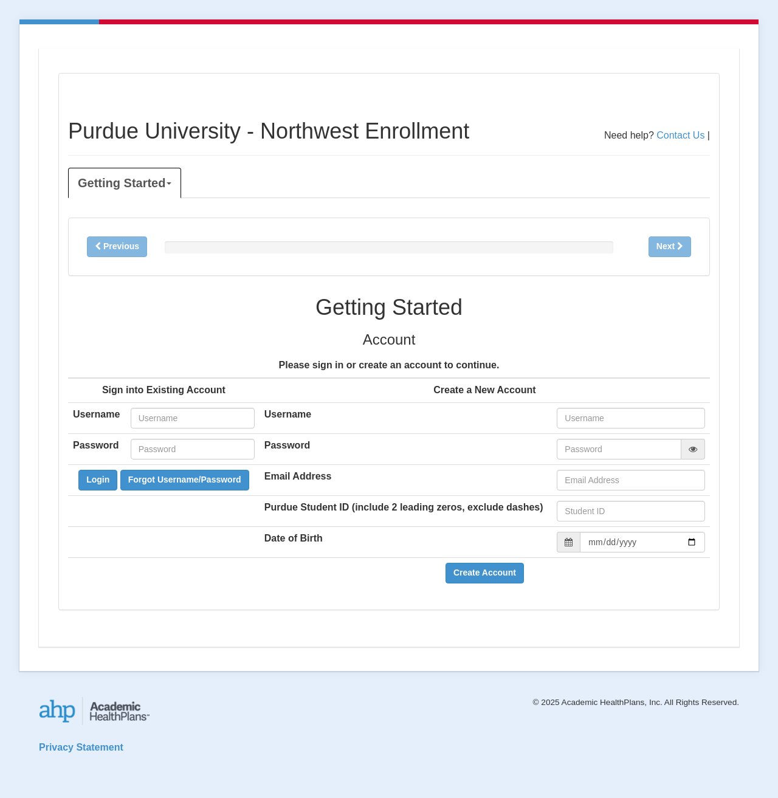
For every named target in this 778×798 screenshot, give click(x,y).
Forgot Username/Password (184, 479)
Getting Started (124, 183)
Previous (117, 246)
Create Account (484, 572)
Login (97, 479)
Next (669, 246)
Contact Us (680, 135)
